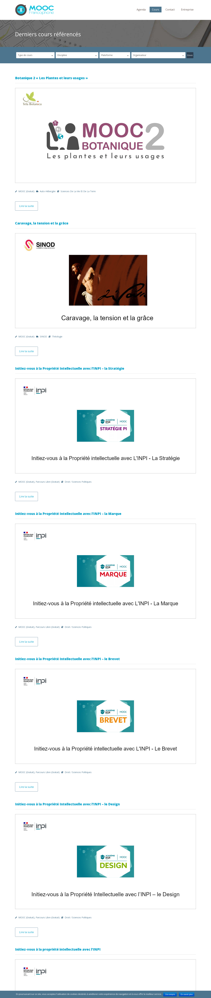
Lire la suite (26, 206)
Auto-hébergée (48, 191)
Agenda (141, 9)
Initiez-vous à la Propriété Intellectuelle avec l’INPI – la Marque (68, 513)
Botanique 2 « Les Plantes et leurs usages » (51, 78)
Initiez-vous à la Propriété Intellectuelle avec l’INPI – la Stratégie (69, 368)
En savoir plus (187, 994)
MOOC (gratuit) (26, 191)
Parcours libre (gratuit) (48, 481)
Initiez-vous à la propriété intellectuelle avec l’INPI (58, 949)
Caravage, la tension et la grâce (41, 223)
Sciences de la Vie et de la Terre (78, 191)
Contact (170, 9)
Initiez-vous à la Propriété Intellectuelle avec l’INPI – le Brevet (67, 659)
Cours (155, 9)
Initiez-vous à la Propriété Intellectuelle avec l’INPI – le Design (67, 804)
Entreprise (187, 9)
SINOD (43, 336)
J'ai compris (170, 994)
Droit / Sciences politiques (78, 481)
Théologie (57, 336)
